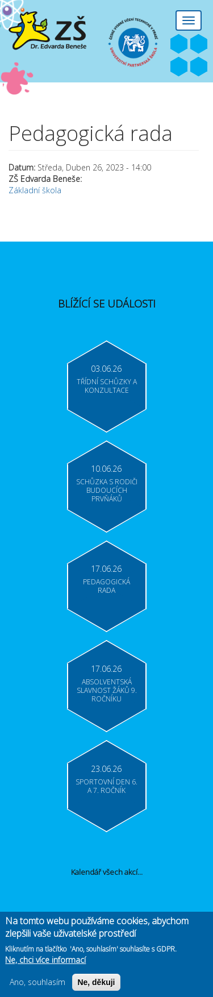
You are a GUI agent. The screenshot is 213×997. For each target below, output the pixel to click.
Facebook (179, 44)
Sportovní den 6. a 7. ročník (106, 786)
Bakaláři (179, 67)
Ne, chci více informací (45, 963)
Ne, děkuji (96, 986)
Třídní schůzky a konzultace (107, 386)
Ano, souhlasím (37, 986)
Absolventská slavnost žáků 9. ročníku (107, 690)
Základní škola (35, 190)
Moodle (198, 67)
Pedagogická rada (106, 586)
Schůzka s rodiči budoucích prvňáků (106, 490)
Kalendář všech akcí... (107, 872)
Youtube (198, 44)
